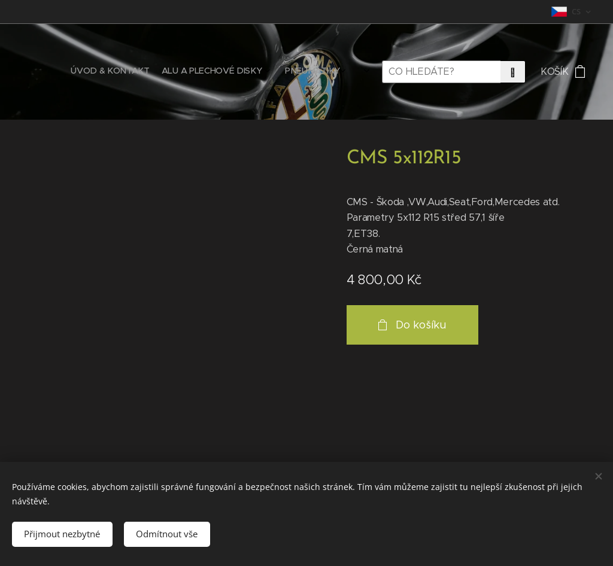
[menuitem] (281, 72)
